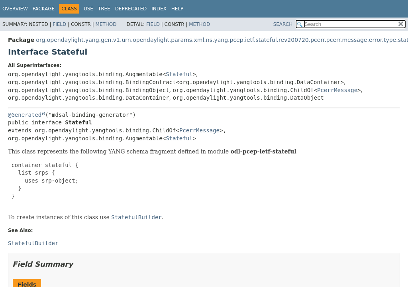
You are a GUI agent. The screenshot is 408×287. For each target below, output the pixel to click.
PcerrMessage (337, 90)
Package (44, 9)
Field (59, 24)
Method (106, 24)
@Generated (24, 115)
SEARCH (283, 24)
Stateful (179, 74)
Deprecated (131, 9)
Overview (15, 9)
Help (177, 9)
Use (88, 9)
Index (159, 9)
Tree (104, 9)
